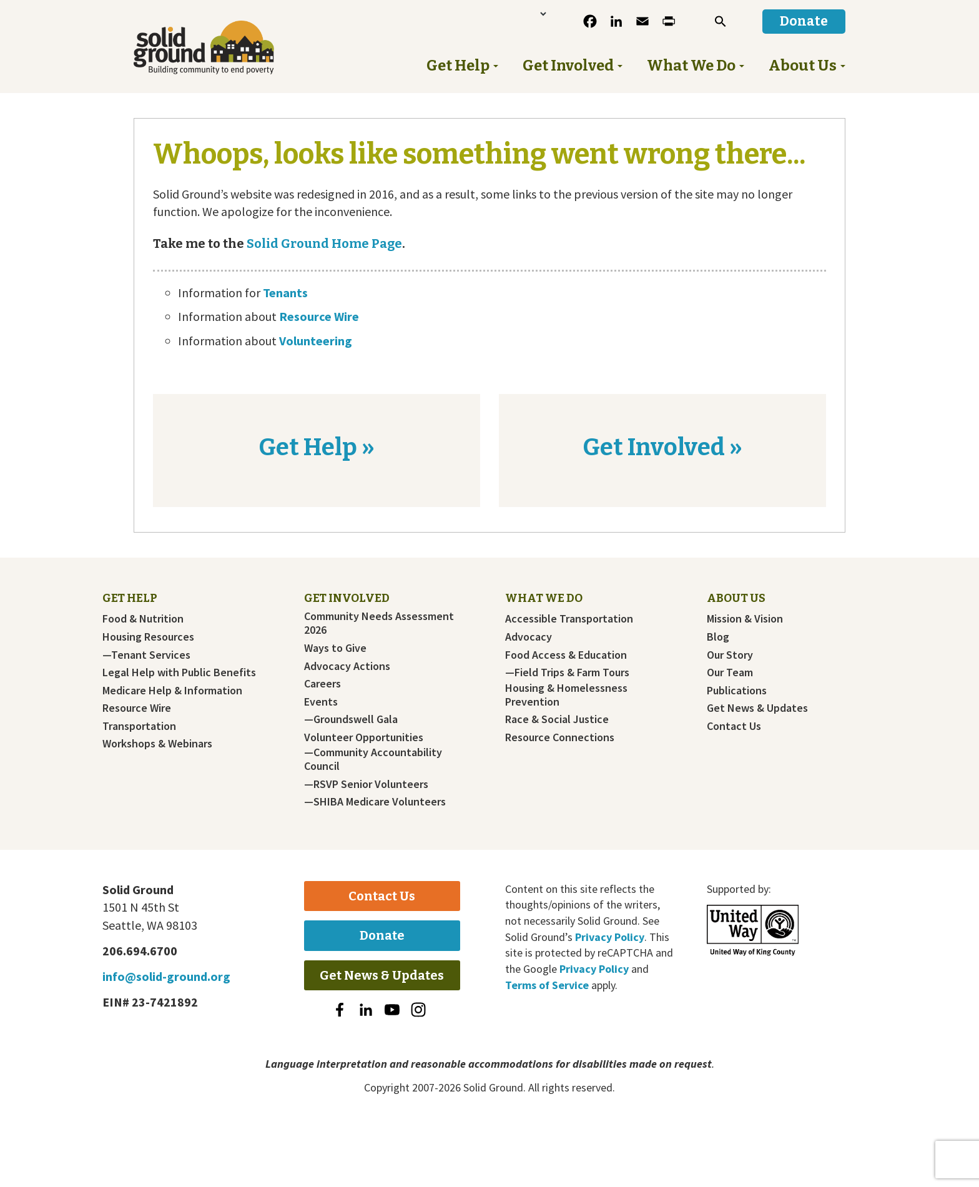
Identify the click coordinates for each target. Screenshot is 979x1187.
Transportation (139, 726)
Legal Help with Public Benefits (179, 672)
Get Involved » (662, 447)
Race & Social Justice (557, 719)
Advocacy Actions (347, 666)
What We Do (544, 598)
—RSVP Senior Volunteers (366, 784)
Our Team (730, 672)
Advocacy (528, 637)
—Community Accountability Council (373, 759)
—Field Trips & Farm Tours (567, 672)
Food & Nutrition (143, 619)
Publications (737, 690)
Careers (322, 684)
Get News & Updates (757, 708)
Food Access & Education (566, 655)
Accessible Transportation (569, 619)
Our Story (730, 655)
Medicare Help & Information (172, 690)
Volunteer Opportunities (363, 737)
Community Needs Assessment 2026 (379, 623)
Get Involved (347, 598)
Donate (382, 935)
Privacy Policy (609, 937)
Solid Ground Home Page (323, 243)
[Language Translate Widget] (503, 13)
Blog (718, 637)
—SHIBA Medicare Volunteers (375, 802)
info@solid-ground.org (166, 976)
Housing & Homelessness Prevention (566, 695)
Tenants (285, 292)
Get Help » (316, 447)
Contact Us (734, 726)
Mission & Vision (745, 619)
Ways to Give (335, 648)
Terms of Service (547, 985)
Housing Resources (148, 637)
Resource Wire (319, 316)
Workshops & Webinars (157, 744)
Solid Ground (224, 47)
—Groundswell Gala (351, 719)
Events (321, 702)
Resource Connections (559, 737)
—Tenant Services (146, 655)
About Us (736, 598)
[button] (720, 21)
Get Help (129, 598)
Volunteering (315, 340)
